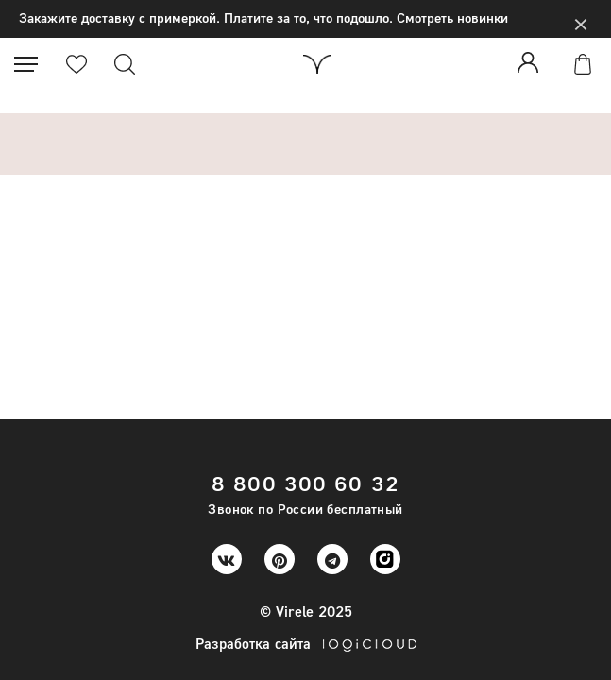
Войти (532, 62)
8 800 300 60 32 (305, 483)
